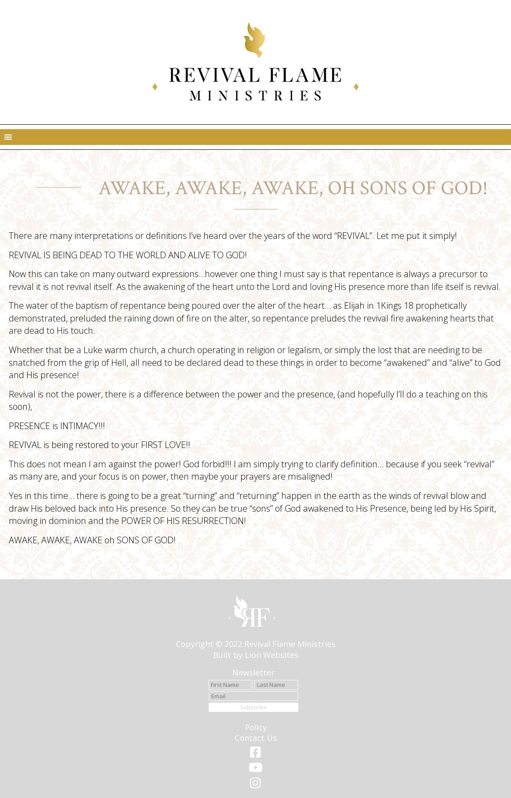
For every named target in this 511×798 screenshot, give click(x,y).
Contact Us (256, 738)
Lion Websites (271, 655)
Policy (256, 727)
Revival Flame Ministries (289, 644)
